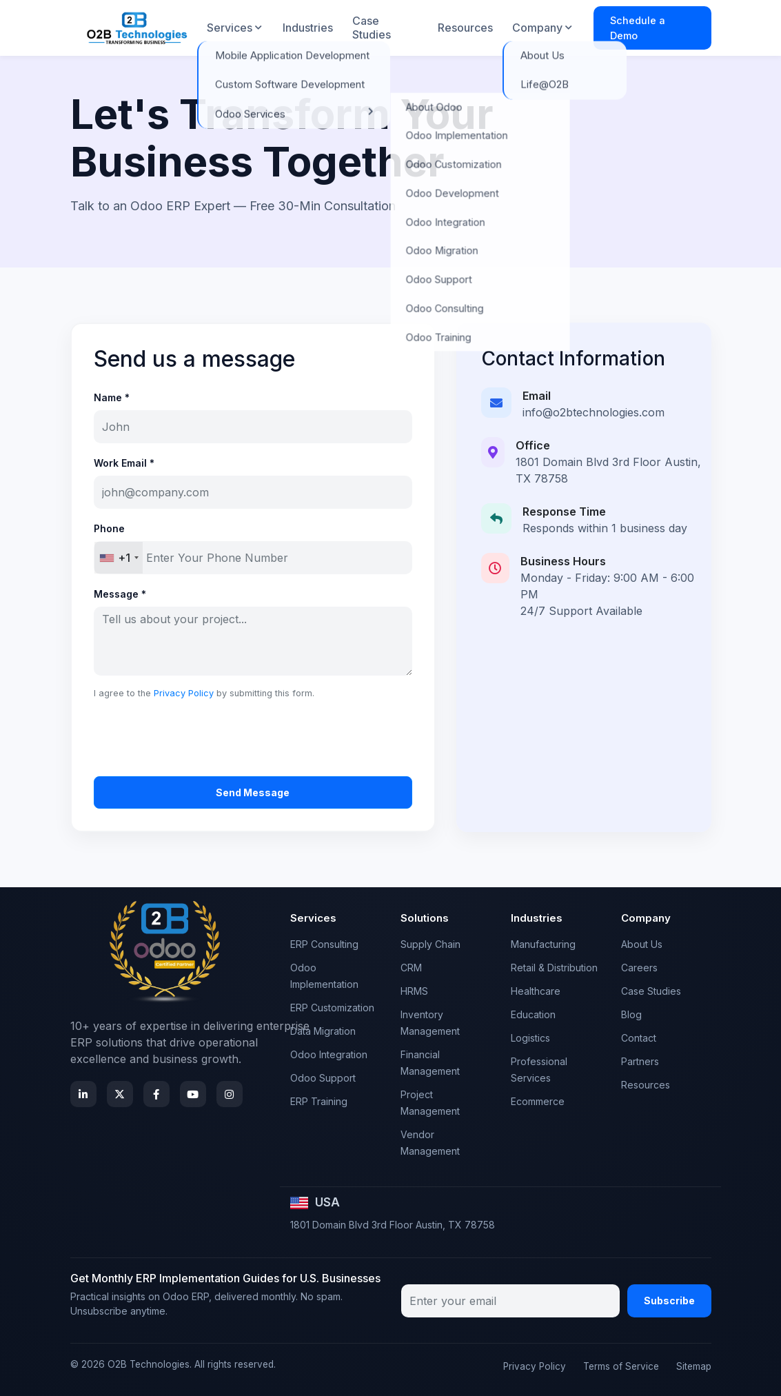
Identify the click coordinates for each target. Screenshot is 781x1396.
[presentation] (198, 738)
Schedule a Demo (637, 27)
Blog (631, 1014)
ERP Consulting (324, 944)
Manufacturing (543, 944)
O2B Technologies (149, 1364)
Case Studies (371, 27)
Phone (109, 528)
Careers (639, 967)
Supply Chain (430, 944)
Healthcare (535, 991)
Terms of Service (621, 1366)
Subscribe (669, 1300)
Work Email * (124, 463)
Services (229, 27)
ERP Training (318, 1101)
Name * (112, 397)
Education (533, 1014)
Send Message (253, 792)
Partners (640, 1061)
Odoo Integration (328, 1054)
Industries (308, 27)
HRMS (414, 991)
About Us (641, 944)
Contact (638, 1038)
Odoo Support (323, 1078)
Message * (120, 594)
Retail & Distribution (554, 967)
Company (537, 27)
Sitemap (693, 1366)
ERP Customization (332, 1007)
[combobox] (118, 558)
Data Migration (323, 1031)
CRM (411, 967)
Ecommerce (538, 1101)
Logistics (530, 1038)
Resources (465, 27)
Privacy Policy (184, 693)
